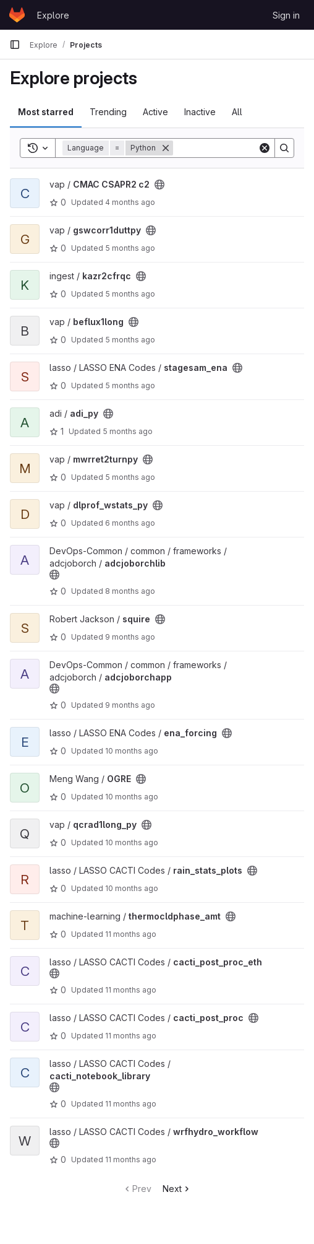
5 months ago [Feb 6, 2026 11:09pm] (130, 339)
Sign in (286, 15)
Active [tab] (155, 112)
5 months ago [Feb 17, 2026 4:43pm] (130, 293)
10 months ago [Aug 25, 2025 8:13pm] (131, 888)
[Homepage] (17, 15)
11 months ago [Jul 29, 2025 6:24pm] (130, 1159)
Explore (53, 15)
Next (177, 1188)
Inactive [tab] (200, 112)
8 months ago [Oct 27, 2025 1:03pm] (130, 591)
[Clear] (264, 148)
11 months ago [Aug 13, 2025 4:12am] (130, 989)
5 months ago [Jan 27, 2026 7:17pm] (130, 477)
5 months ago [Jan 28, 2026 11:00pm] (128, 431)
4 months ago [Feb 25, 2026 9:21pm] (130, 202)
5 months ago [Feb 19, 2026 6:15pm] (130, 248)
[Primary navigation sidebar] (15, 44)
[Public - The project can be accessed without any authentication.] (159, 184)
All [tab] (237, 112)
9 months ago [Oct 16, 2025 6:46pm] (130, 637)
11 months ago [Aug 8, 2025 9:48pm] (130, 1035)
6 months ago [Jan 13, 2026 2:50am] (130, 523)
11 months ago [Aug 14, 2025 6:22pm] (130, 934)
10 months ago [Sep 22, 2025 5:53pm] (131, 750)
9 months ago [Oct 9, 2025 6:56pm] (130, 705)
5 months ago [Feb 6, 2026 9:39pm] (130, 385)
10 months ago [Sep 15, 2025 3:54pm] (131, 842)
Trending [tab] (108, 112)
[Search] (284, 148)
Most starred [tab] (46, 112)
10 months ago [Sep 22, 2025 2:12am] (131, 796)
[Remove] (165, 148)
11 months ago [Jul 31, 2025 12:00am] (130, 1103)
